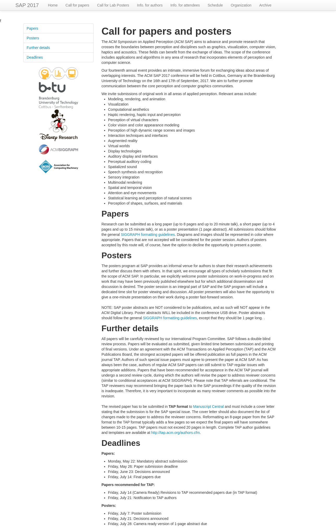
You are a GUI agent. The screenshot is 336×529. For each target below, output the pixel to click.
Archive (265, 5)
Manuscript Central (208, 406)
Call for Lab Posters (113, 5)
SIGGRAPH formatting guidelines (148, 234)
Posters (33, 38)
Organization (241, 5)
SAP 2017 (27, 5)
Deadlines (35, 57)
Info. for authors (150, 5)
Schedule (215, 5)
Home (53, 5)
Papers (32, 28)
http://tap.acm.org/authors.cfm (175, 432)
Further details (38, 48)
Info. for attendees (185, 5)
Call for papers (77, 5)
